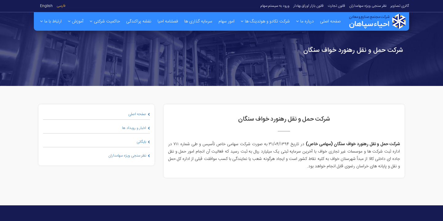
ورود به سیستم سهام (274, 6)
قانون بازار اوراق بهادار (308, 6)
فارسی (61, 6)
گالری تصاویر (399, 6)
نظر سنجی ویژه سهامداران (367, 6)
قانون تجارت (336, 6)
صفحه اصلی (139, 114)
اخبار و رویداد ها (136, 128)
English (46, 6)
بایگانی (143, 142)
